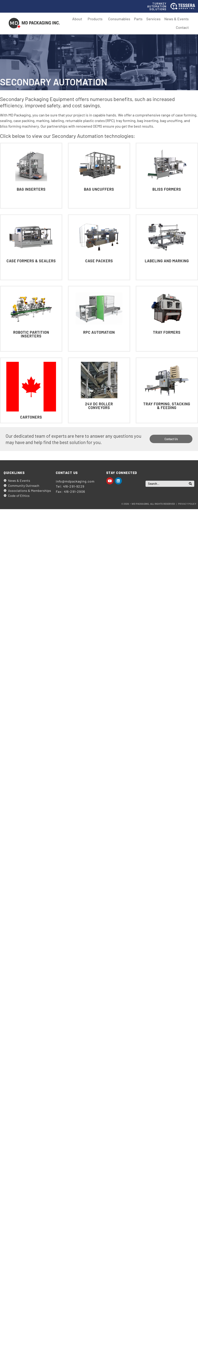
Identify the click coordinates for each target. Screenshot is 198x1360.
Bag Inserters (31, 189)
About (78, 19)
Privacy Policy (187, 504)
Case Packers (99, 260)
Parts (138, 19)
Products (96, 19)
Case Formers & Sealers (31, 260)
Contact (182, 27)
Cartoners (31, 417)
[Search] (190, 484)
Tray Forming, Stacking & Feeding (166, 406)
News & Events (176, 19)
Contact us (67, 473)
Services (153, 19)
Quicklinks (14, 473)
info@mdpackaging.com (75, 481)
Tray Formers (167, 332)
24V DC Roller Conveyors (99, 406)
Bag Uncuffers (99, 189)
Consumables (119, 19)
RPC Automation (99, 332)
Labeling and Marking (167, 260)
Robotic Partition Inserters (31, 334)
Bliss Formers (167, 189)
